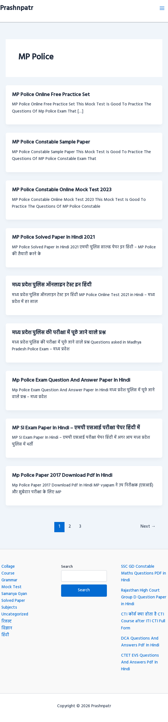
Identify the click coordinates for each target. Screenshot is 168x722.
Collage (8, 566)
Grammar (9, 580)
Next (148, 526)
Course (7, 573)
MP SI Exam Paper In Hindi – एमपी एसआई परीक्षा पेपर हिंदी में (76, 428)
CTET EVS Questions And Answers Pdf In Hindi (140, 662)
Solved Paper (13, 601)
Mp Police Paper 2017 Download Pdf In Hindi (62, 475)
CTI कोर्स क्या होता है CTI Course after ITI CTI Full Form (143, 621)
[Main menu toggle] (162, 8)
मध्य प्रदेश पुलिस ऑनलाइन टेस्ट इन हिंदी (52, 285)
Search (67, 566)
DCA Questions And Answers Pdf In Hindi (140, 642)
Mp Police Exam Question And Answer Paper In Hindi (71, 380)
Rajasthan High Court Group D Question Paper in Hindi (143, 597)
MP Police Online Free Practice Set (51, 95)
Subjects (9, 607)
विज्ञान (6, 628)
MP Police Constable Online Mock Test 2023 (61, 190)
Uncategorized (14, 614)
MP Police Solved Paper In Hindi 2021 (53, 237)
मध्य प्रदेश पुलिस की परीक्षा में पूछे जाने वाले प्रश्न (58, 333)
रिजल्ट (6, 621)
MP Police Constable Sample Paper (51, 142)
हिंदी (5, 635)
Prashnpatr (16, 8)
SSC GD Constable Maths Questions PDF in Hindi (143, 573)
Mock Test (11, 587)
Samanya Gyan (14, 594)
